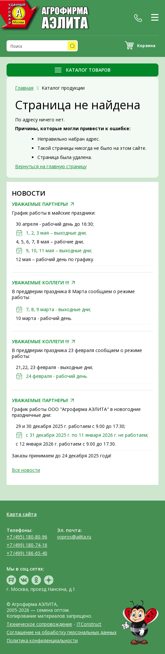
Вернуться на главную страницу (51, 166)
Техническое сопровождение (39, 624)
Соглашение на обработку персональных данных (61, 632)
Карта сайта (22, 514)
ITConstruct (88, 624)
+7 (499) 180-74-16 (27, 545)
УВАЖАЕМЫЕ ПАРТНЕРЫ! (40, 204)
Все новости (26, 470)
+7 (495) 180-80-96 (27, 537)
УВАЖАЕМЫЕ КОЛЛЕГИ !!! (40, 283)
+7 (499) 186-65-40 (27, 553)
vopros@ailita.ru (74, 537)
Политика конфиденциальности (42, 640)
